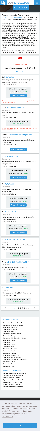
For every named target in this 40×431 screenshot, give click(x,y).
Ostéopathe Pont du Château (12, 334)
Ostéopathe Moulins (9, 331)
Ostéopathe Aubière (9, 362)
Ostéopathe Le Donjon (10, 329)
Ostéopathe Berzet (9, 351)
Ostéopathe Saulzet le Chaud (12, 357)
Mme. (13, 107)
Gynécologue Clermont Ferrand (13, 380)
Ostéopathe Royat (8, 346)
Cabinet (17, 135)
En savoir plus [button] (7, 417)
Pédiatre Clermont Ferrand (11, 384)
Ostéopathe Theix (8, 366)
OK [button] (20, 425)
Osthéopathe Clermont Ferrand (12, 382)
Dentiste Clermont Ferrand (11, 378)
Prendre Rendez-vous (18, 96)
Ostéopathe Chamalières (11, 355)
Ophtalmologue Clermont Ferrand (13, 375)
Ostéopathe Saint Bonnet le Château (14, 338)
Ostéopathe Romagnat (10, 336)
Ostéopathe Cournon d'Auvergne (13, 325)
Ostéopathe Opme (9, 364)
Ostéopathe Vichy (8, 342)
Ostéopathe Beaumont (10, 349)
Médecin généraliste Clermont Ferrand (15, 373)
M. (10, 156)
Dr (8, 77)
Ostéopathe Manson (9, 353)
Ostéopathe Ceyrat (9, 344)
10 (28, 308)
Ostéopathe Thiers (9, 340)
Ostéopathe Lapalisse (10, 327)
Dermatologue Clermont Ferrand (13, 386)
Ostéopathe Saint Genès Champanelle (15, 359)
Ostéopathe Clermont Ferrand (12, 323)
